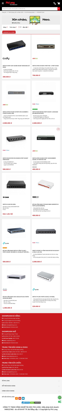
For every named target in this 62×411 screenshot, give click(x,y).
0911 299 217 (20, 354)
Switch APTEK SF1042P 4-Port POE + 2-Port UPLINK (45, 65)
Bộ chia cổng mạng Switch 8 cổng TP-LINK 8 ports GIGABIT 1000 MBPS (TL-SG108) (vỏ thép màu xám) (16, 252)
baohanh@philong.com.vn (12, 356)
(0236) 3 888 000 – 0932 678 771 (12, 322)
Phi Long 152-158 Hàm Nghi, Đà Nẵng (11, 318)
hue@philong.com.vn (11, 340)
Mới (20, 27)
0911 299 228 (15, 367)
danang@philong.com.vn (11, 325)
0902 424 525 (20, 369)
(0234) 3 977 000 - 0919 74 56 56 (12, 336)
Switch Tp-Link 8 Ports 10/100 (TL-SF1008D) (43, 296)
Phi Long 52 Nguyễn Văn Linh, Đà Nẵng (11, 320)
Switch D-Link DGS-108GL (9, 204)
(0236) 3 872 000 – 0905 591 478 (19, 351)
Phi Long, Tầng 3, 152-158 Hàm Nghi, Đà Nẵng (13, 349)
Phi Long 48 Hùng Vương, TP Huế (10, 334)
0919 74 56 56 (16, 338)
